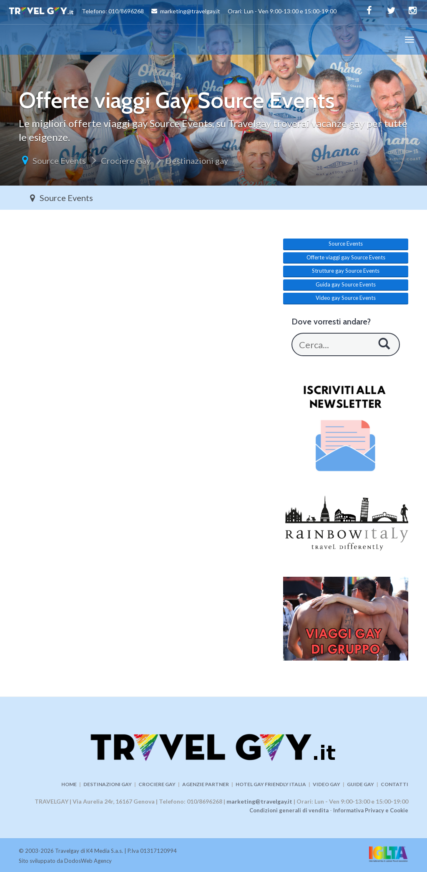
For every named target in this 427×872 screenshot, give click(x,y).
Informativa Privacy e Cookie (370, 810)
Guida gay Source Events (346, 284)
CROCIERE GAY (157, 784)
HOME (69, 784)
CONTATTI (394, 784)
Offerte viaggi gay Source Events (345, 257)
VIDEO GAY (326, 784)
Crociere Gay (126, 161)
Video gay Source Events (346, 297)
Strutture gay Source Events (345, 270)
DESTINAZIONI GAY (107, 784)
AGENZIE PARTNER (205, 784)
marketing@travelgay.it (259, 801)
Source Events (59, 161)
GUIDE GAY (360, 784)
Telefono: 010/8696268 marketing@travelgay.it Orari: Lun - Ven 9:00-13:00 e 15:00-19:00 (172, 12)
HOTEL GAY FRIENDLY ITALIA (271, 784)
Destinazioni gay (197, 161)
